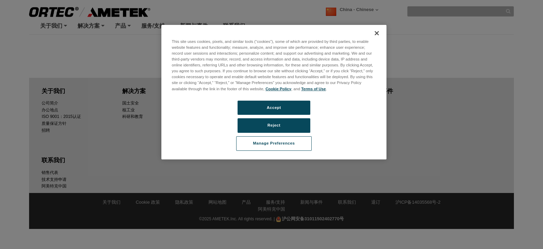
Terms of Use (313, 89)
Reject (274, 125)
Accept (274, 107)
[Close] (376, 33)
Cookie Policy (279, 89)
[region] (273, 92)
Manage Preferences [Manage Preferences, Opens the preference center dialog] (274, 143)
